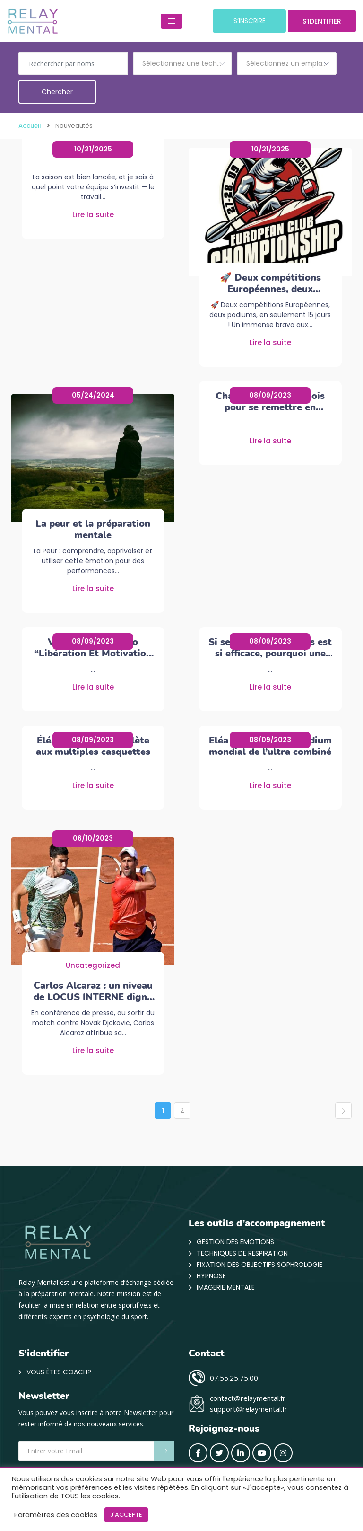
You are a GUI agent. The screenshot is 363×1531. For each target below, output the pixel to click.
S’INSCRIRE (241, 21)
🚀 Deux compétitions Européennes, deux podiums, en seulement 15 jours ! (270, 283)
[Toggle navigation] (160, 21)
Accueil (29, 126)
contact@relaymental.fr (247, 1398)
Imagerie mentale (226, 1287)
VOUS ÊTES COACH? (58, 1372)
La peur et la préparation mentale (92, 529)
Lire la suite (93, 215)
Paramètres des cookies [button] (55, 1515)
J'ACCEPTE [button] (126, 1514)
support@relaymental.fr (248, 1409)
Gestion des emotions (235, 1242)
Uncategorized (93, 965)
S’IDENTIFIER (318, 22)
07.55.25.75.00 (234, 1378)
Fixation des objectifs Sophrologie (259, 1265)
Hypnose (211, 1276)
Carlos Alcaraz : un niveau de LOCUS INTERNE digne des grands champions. (93, 991)
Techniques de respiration (242, 1253)
